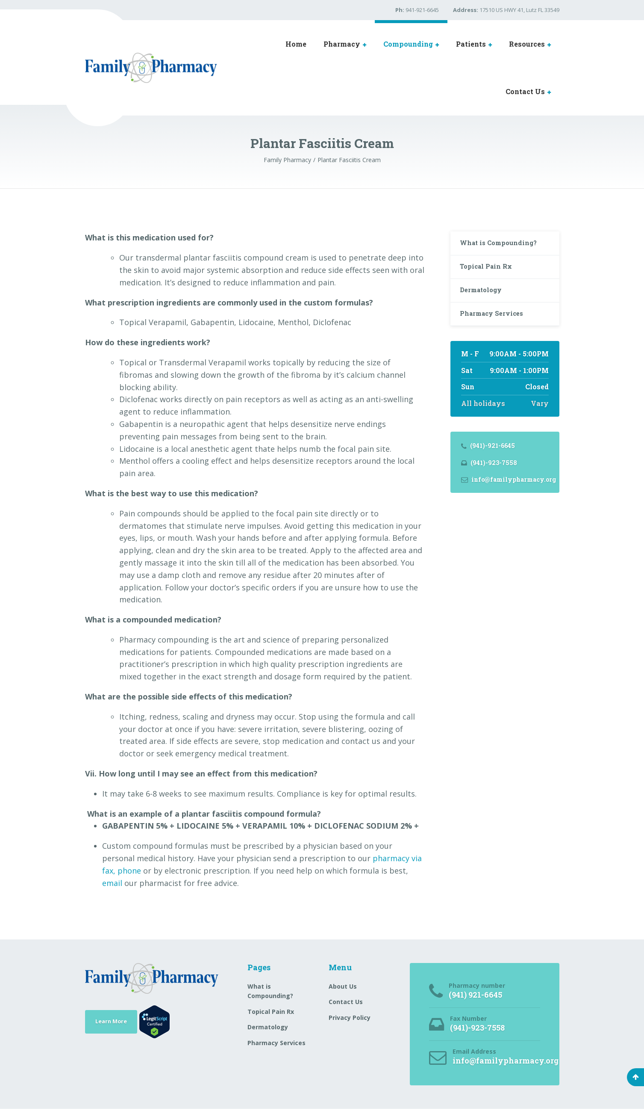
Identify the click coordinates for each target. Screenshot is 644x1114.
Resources (527, 43)
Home (295, 43)
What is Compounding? (502, 244)
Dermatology (484, 297)
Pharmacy (341, 43)
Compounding (408, 43)
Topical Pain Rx (489, 270)
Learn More (114, 1021)
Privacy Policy (350, 1017)
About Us (343, 986)
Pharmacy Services (495, 323)
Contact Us (525, 91)
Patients (471, 43)
